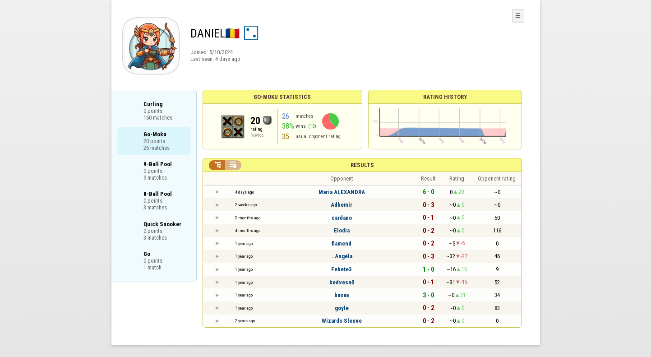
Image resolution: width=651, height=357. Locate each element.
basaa (341, 295)
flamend (341, 243)
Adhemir (341, 204)
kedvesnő (341, 282)
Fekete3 (341, 269)
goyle (342, 308)
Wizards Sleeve (342, 320)
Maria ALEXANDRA (342, 192)
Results (362, 165)
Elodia (342, 230)
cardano (342, 217)
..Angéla (341, 256)
